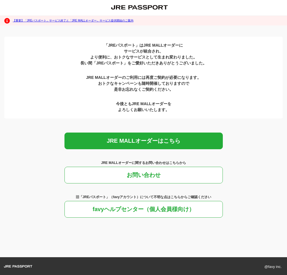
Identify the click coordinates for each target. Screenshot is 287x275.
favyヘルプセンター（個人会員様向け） (143, 209)
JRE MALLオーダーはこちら (143, 141)
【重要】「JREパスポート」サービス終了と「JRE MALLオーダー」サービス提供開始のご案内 (73, 20)
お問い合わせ (144, 175)
